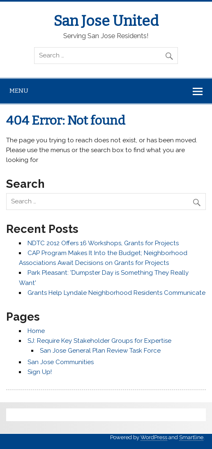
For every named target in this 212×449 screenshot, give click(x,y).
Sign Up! (40, 372)
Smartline (191, 437)
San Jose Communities (61, 362)
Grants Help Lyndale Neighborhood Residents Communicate (116, 292)
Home (36, 331)
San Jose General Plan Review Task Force (100, 350)
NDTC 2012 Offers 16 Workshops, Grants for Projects (103, 243)
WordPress (154, 437)
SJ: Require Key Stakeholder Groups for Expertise (99, 340)
